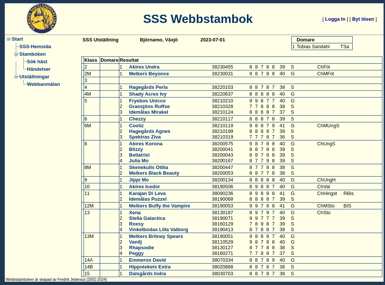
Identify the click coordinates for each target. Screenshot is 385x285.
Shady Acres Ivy (148, 94)
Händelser (39, 69)
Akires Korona (146, 143)
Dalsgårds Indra (147, 273)
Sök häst (37, 61)
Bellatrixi (139, 155)
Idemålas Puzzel (148, 199)
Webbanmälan (43, 84)
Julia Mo (139, 160)
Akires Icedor (144, 186)
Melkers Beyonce (149, 73)
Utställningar (34, 76)
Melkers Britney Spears (156, 236)
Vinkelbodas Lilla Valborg (158, 229)
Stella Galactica (147, 218)
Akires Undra (144, 67)
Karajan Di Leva (147, 193)
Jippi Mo (139, 180)
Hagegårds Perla (148, 87)
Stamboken (33, 54)
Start (17, 39)
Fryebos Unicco (147, 101)
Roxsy (136, 224)
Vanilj (135, 242)
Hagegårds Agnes (149, 131)
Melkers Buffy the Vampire (159, 206)
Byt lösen (363, 19)
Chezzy (137, 119)
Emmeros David (147, 260)
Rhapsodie (141, 247)
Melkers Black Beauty (154, 173)
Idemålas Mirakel (148, 112)
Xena (135, 212)
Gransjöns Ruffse (149, 106)
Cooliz (136, 125)
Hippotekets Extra (150, 267)
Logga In (335, 19)
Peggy (136, 253)
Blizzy (136, 149)
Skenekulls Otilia (148, 167)
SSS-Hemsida (36, 46)
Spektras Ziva (145, 137)
